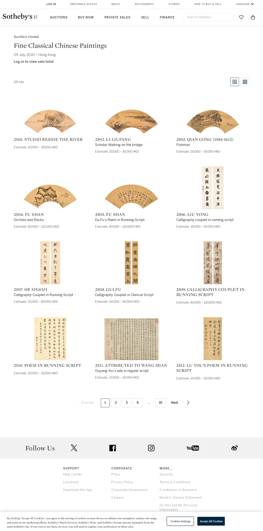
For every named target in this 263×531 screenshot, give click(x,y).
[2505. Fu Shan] (131, 196)
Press (116, 474)
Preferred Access (83, 4)
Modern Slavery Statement (181, 497)
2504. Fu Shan (29, 214)
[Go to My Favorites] (241, 17)
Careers (117, 497)
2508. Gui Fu (108, 289)
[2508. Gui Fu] (131, 262)
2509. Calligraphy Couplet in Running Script (210, 292)
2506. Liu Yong (192, 214)
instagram (151, 448)
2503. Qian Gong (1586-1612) (205, 139)
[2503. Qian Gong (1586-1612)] (213, 121)
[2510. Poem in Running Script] (50, 338)
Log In (51, 4)
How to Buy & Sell (208, 4)
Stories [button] (174, 4)
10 (160, 403)
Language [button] (243, 4)
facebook (112, 448)
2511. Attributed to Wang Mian (131, 365)
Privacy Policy (122, 482)
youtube (193, 448)
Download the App (77, 490)
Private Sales (117, 17)
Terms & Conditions (175, 482)
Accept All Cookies (211, 521)
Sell (145, 17)
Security (166, 474)
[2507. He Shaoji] (50, 262)
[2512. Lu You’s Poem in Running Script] (213, 338)
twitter (74, 448)
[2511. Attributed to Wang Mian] (131, 339)
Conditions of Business (178, 490)
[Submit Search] (229, 17)
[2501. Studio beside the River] (50, 121)
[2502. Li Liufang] (131, 121)
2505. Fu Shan (110, 214)
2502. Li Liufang (113, 139)
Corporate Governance (129, 490)
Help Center (72, 474)
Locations (71, 482)
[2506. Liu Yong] (213, 187)
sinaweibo (234, 448)
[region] (131, 521)
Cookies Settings (180, 521)
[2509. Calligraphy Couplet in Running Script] (213, 262)
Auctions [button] (59, 17)
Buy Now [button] (86, 17)
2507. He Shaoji (30, 289)
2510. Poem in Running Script (47, 365)
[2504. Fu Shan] (50, 196)
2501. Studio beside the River (48, 139)
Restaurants (144, 4)
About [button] (116, 4)
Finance (167, 17)
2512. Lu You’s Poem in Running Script (212, 368)
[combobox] (208, 17)
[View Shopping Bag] (252, 17)
